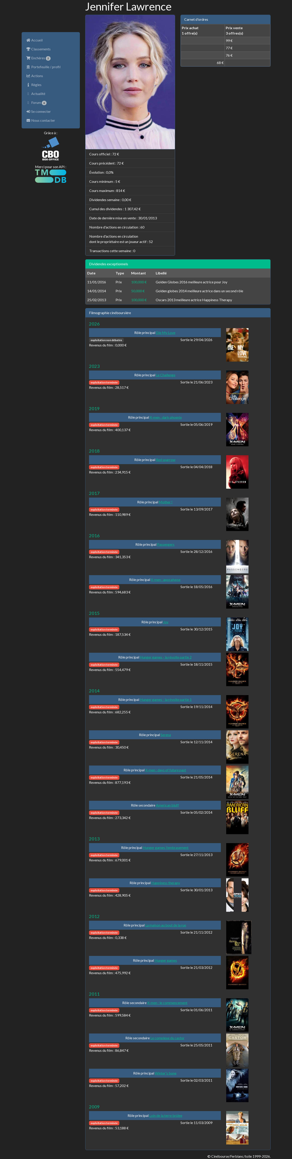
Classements (38, 49)
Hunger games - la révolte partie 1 (166, 699)
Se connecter (38, 111)
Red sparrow (165, 459)
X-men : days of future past (165, 770)
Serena (166, 735)
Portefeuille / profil (43, 67)
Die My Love (165, 332)
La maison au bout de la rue (165, 925)
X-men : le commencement (167, 1002)
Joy (165, 622)
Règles (33, 84)
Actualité (35, 93)
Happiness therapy (165, 883)
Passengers (165, 544)
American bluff (167, 805)
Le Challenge (165, 375)
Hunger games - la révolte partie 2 (166, 657)
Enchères (38, 58)
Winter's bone (165, 1073)
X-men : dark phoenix (166, 417)
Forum (36, 102)
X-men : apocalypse (165, 579)
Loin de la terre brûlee (165, 1115)
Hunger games (166, 960)
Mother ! (165, 502)
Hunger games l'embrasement (165, 847)
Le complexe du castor (167, 1038)
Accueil (34, 40)
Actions (34, 76)
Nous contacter (40, 120)
